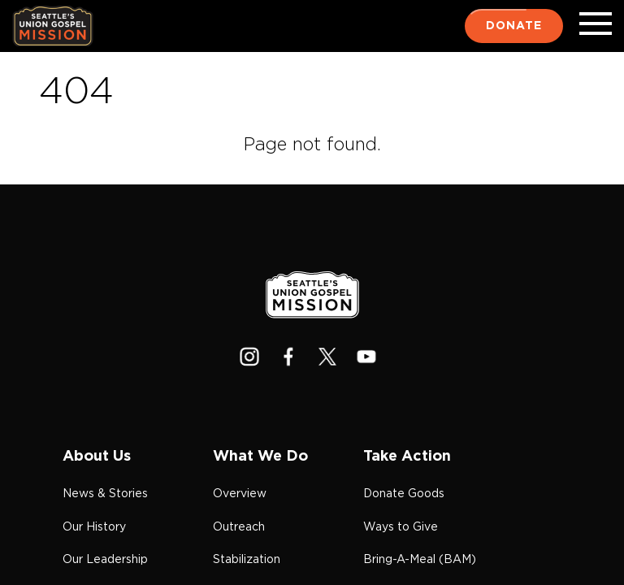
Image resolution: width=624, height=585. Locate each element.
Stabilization (246, 560)
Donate (514, 26)
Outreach (239, 527)
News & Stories (105, 494)
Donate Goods (403, 494)
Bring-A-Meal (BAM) (419, 560)
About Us (97, 456)
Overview (239, 494)
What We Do (260, 456)
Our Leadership (105, 560)
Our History (94, 527)
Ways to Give (400, 527)
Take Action (407, 456)
